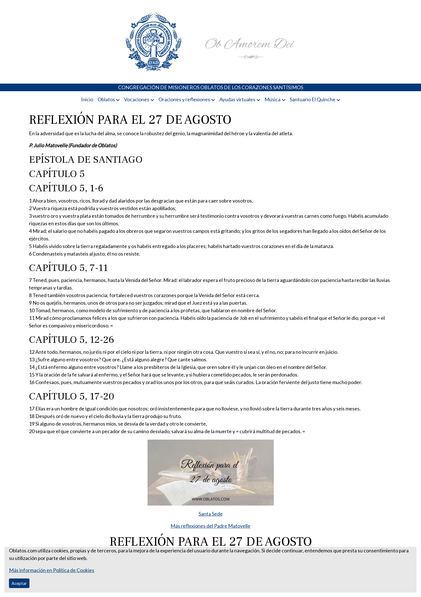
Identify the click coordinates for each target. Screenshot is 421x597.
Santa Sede (211, 514)
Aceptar (19, 583)
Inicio (87, 99)
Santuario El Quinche (312, 99)
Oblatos (106, 99)
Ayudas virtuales (237, 99)
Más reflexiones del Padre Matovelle (210, 526)
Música (272, 99)
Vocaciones (136, 99)
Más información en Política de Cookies (51, 570)
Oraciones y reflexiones (184, 99)
